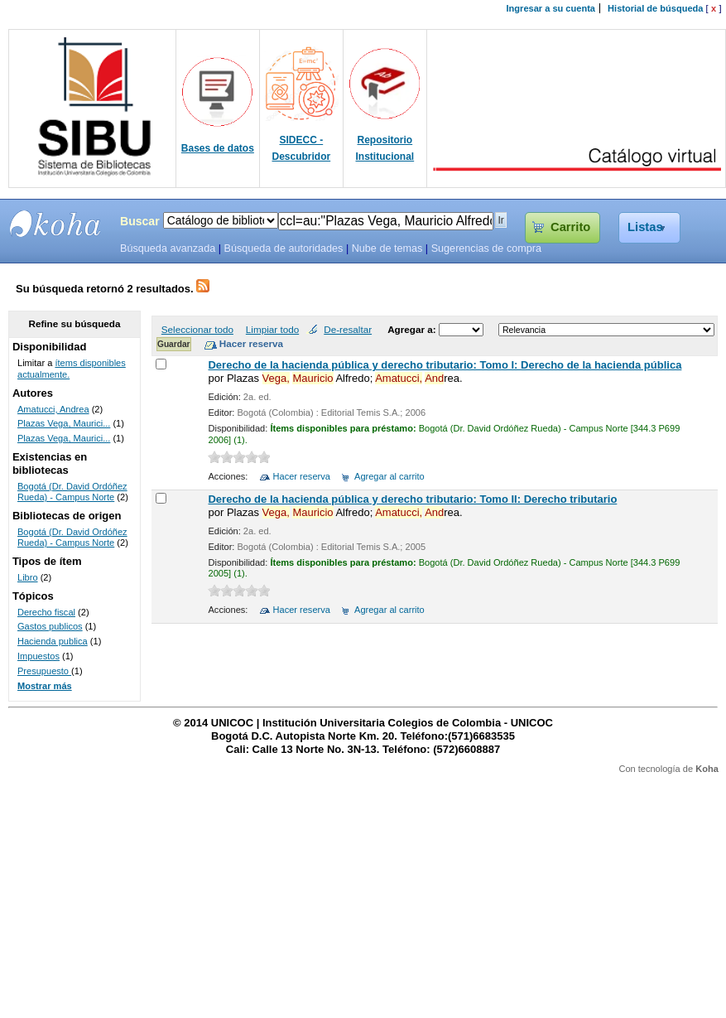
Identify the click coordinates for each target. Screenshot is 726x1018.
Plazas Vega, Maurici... (63, 423)
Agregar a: (413, 329)
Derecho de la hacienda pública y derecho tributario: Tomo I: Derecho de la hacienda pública (444, 365)
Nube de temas (387, 248)
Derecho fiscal (46, 612)
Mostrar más (44, 686)
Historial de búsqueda (655, 8)
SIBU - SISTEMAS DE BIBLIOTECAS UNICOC (55, 223)
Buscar (140, 221)
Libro (27, 577)
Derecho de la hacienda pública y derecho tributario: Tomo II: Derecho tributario (412, 499)
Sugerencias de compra (486, 248)
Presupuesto (44, 671)
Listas (645, 227)
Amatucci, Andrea (53, 409)
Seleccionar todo (197, 329)
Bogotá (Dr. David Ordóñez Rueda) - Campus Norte (72, 492)
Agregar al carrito (389, 476)
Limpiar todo (272, 329)
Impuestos (38, 656)
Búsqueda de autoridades (283, 248)
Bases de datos (217, 148)
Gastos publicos (50, 626)
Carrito (570, 227)
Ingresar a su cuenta (551, 8)
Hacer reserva (301, 476)
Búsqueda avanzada (167, 248)
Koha (707, 769)
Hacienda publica (52, 641)
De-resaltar (348, 329)
